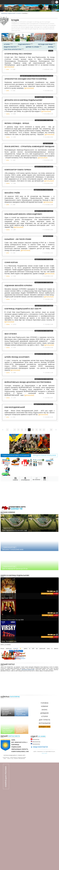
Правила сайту (21, 755)
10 (40, 429)
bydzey (8, 113)
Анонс (44, 710)
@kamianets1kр (35, 741)
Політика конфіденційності (10, 755)
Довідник (44, 713)
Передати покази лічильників (44, 455)
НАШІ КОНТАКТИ (40, 747)
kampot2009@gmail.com (20, 751)
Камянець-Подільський (8, 13)
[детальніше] (9, 67)
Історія (18, 13)
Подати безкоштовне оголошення (15, 455)
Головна (44, 703)
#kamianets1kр (35, 744)
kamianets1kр (35, 739)
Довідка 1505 (44, 727)
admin (7, 69)
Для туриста (44, 720)
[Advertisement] (29, 493)
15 (51, 429)
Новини (44, 706)
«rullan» (44, 753)
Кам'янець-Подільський (28, 669)
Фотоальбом (44, 723)
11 (44, 429)
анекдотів (15, 648)
